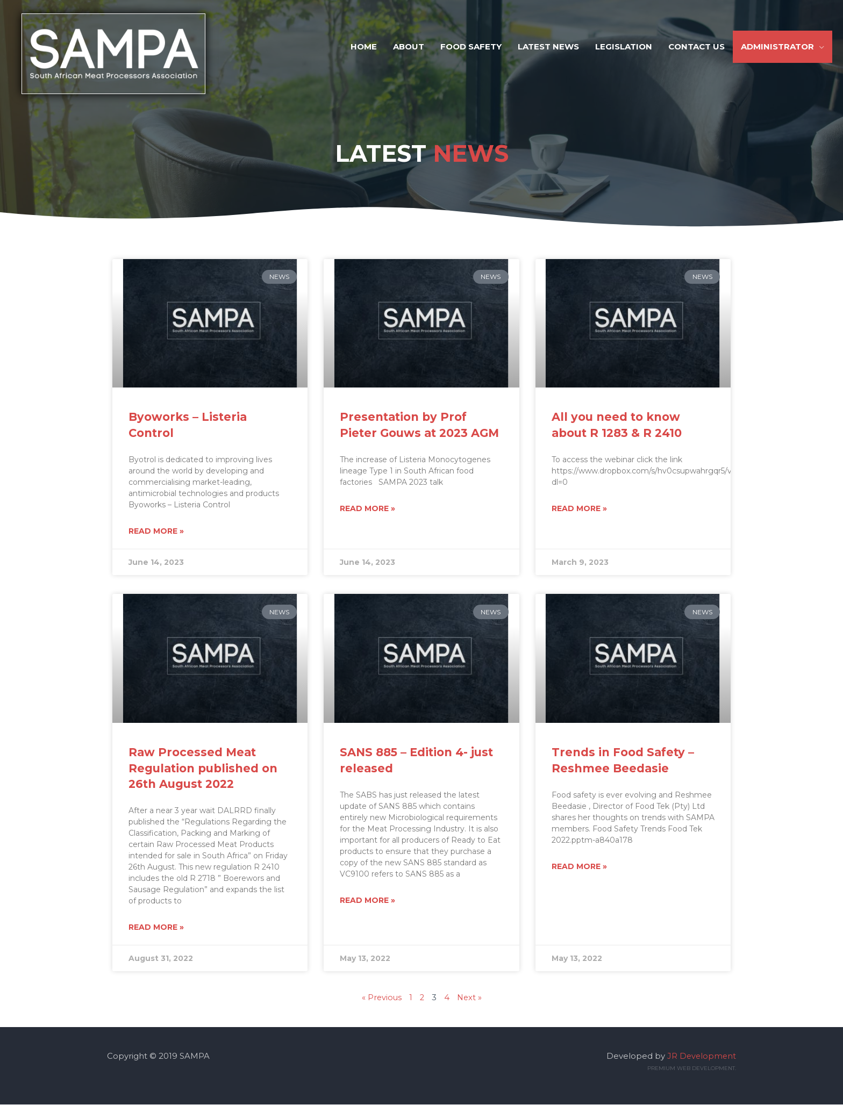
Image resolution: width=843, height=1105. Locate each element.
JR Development (701, 1056)
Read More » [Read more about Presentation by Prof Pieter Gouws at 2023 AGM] (367, 509)
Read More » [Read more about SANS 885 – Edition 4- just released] (367, 901)
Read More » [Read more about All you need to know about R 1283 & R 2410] (579, 509)
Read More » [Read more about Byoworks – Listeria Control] (156, 531)
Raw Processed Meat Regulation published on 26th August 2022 (202, 768)
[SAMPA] (124, 56)
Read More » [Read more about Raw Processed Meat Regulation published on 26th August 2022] (156, 928)
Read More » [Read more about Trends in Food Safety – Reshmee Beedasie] (579, 867)
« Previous (380, 998)
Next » (470, 998)
